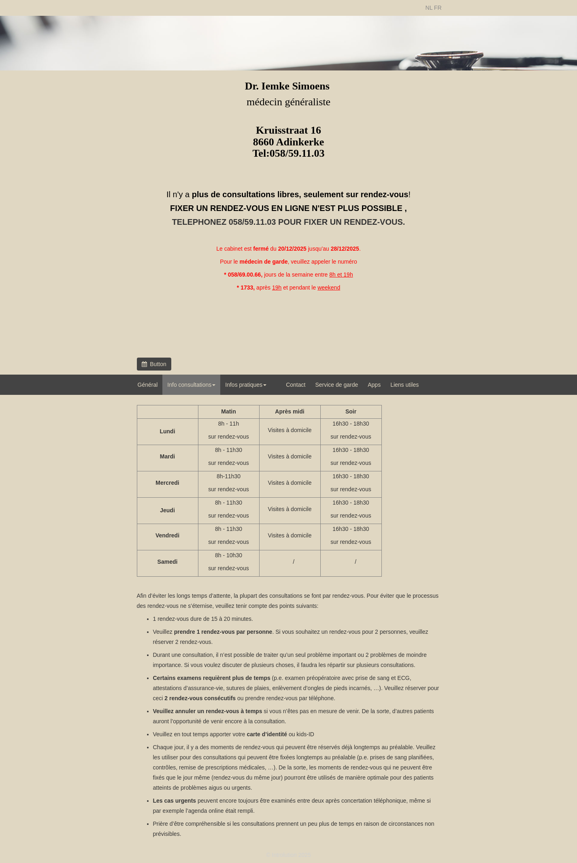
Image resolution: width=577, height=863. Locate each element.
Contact (295, 384)
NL (429, 7)
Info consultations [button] (191, 384)
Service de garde (336, 384)
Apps (374, 384)
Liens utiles (404, 384)
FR (438, 7)
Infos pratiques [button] (245, 384)
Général (148, 384)
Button (154, 364)
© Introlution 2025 (288, 855)
